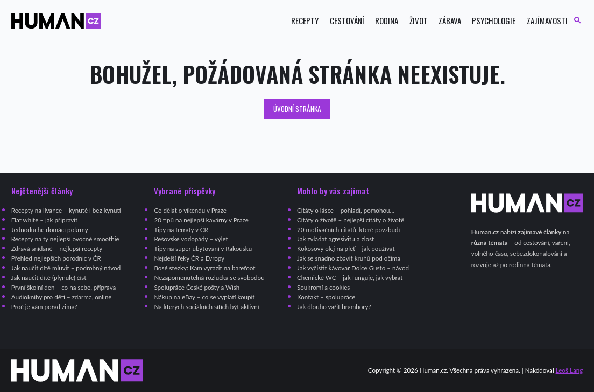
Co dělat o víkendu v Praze (190, 210)
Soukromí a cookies (323, 287)
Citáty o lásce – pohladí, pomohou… (345, 210)
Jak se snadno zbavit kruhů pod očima (348, 258)
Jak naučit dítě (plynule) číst (49, 277)
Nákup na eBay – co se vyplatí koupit (204, 296)
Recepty (305, 21)
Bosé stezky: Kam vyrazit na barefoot (204, 267)
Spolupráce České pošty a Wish (196, 287)
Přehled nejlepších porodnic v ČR (56, 258)
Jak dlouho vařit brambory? (334, 306)
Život (418, 21)
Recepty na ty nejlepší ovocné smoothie (65, 238)
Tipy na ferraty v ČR (181, 229)
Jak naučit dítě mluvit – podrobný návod (66, 267)
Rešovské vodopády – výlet (191, 238)
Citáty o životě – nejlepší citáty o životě (350, 219)
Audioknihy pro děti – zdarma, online (61, 296)
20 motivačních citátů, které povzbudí (348, 229)
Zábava (450, 21)
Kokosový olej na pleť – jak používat (346, 248)
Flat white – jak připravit (44, 219)
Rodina (386, 21)
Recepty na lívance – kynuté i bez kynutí (66, 210)
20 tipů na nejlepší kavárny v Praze (201, 219)
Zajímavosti (547, 21)
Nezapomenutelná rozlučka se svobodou (209, 277)
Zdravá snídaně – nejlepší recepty (57, 248)
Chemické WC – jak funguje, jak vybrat (349, 277)
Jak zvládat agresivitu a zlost (335, 238)
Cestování (347, 21)
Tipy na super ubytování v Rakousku (203, 248)
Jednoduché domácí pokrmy (49, 229)
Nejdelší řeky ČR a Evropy (189, 258)
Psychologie (493, 21)
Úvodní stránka (297, 108)
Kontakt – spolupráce (326, 296)
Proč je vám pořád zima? (44, 306)
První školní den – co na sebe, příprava (63, 287)
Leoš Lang (569, 370)
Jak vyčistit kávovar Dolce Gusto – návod (353, 267)
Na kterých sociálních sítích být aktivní (206, 306)
